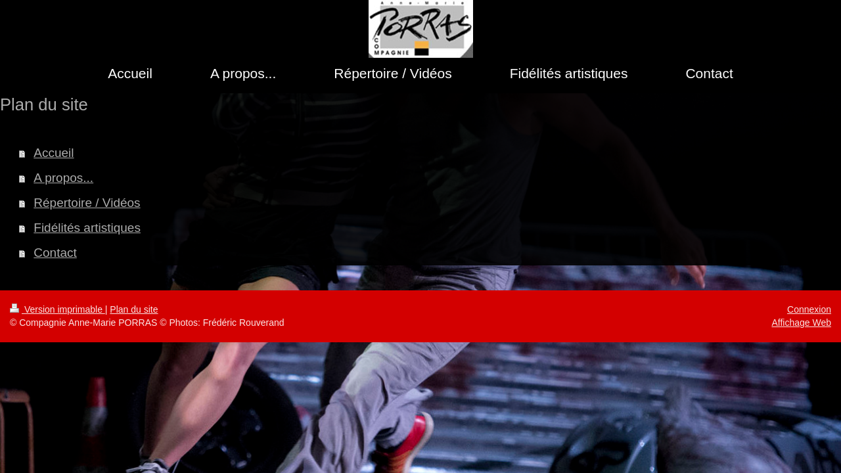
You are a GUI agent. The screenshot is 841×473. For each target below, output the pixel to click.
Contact (55, 252)
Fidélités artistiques (87, 228)
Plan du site (134, 309)
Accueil (54, 153)
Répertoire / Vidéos (87, 203)
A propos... (63, 178)
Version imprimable (57, 309)
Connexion (809, 309)
